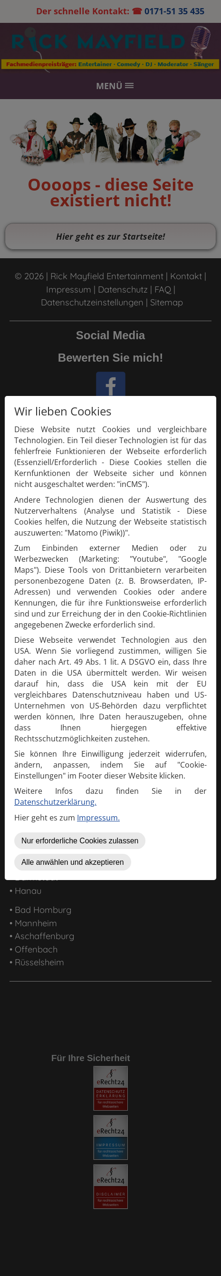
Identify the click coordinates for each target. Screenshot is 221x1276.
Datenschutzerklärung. (55, 802)
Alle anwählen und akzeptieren (72, 862)
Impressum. (98, 817)
